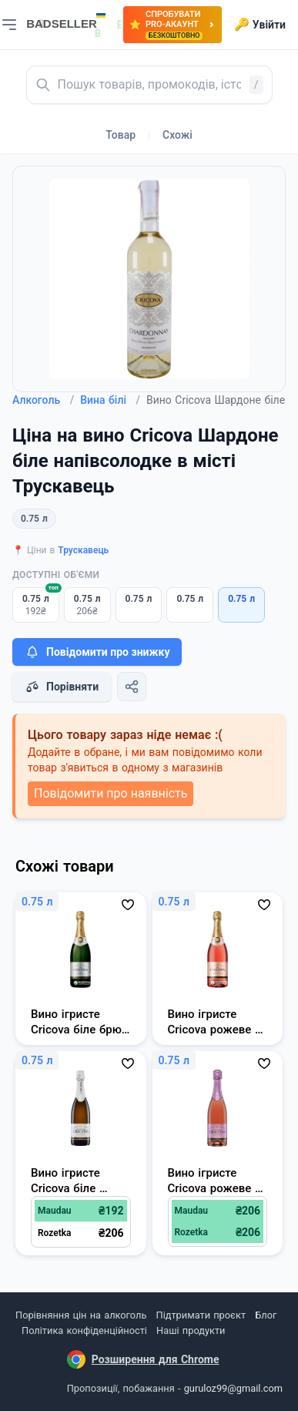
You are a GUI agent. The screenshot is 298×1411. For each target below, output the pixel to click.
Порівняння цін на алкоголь (80, 1315)
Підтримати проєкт (201, 1315)
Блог (265, 1315)
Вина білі (110, 400)
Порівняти (62, 686)
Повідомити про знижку (97, 652)
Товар (120, 135)
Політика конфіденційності (84, 1330)
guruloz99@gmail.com (233, 1388)
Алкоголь (43, 400)
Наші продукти (190, 1330)
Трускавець (83, 550)
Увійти (260, 24)
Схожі (177, 135)
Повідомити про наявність (110, 793)
